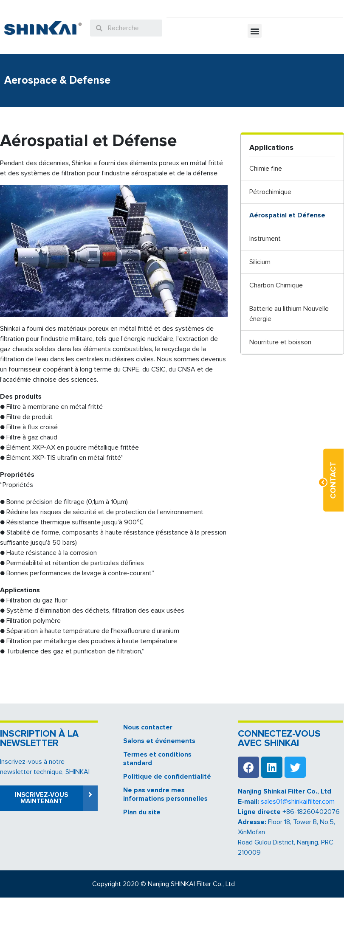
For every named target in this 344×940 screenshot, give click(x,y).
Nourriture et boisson (280, 342)
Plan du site (142, 812)
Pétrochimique (270, 192)
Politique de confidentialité (167, 776)
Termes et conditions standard (157, 758)
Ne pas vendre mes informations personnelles (165, 794)
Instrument (265, 238)
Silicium (260, 262)
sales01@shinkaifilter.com (298, 801)
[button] (255, 31)
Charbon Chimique (276, 285)
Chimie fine (265, 168)
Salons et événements (159, 741)
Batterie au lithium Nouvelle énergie (289, 313)
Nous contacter (147, 727)
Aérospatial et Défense (287, 215)
